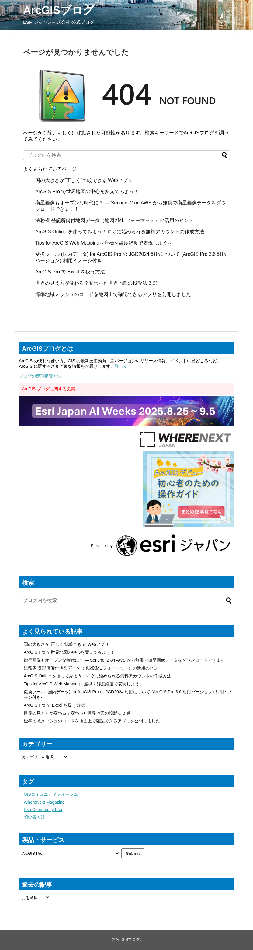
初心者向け (34, 816)
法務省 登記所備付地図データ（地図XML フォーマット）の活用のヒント (114, 220)
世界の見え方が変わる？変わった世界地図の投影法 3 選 (96, 283)
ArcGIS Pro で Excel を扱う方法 (70, 271)
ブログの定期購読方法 (40, 376)
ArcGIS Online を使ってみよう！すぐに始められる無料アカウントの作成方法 (119, 231)
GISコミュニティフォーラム (51, 794)
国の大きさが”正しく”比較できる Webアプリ (84, 180)
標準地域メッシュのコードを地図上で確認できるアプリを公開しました (113, 294)
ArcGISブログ (58, 10)
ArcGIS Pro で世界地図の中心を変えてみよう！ (87, 191)
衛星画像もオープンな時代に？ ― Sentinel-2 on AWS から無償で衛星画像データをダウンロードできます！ (126, 660)
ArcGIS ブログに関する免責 (48, 388)
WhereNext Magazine (44, 802)
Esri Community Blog (44, 809)
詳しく (121, 366)
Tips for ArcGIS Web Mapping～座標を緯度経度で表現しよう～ (103, 242)
